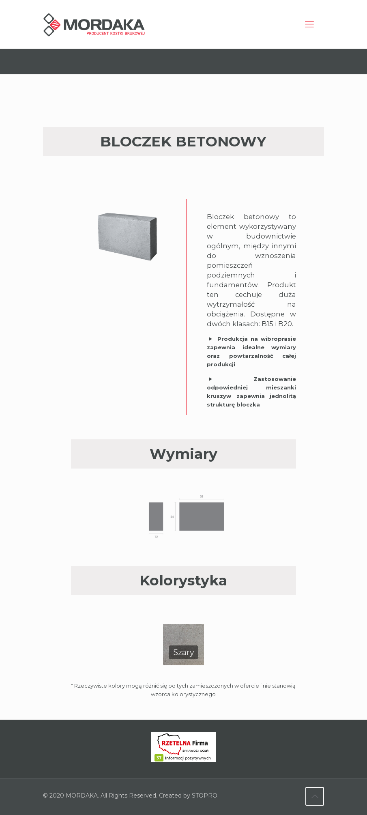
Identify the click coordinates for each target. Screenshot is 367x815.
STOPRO (204, 796)
